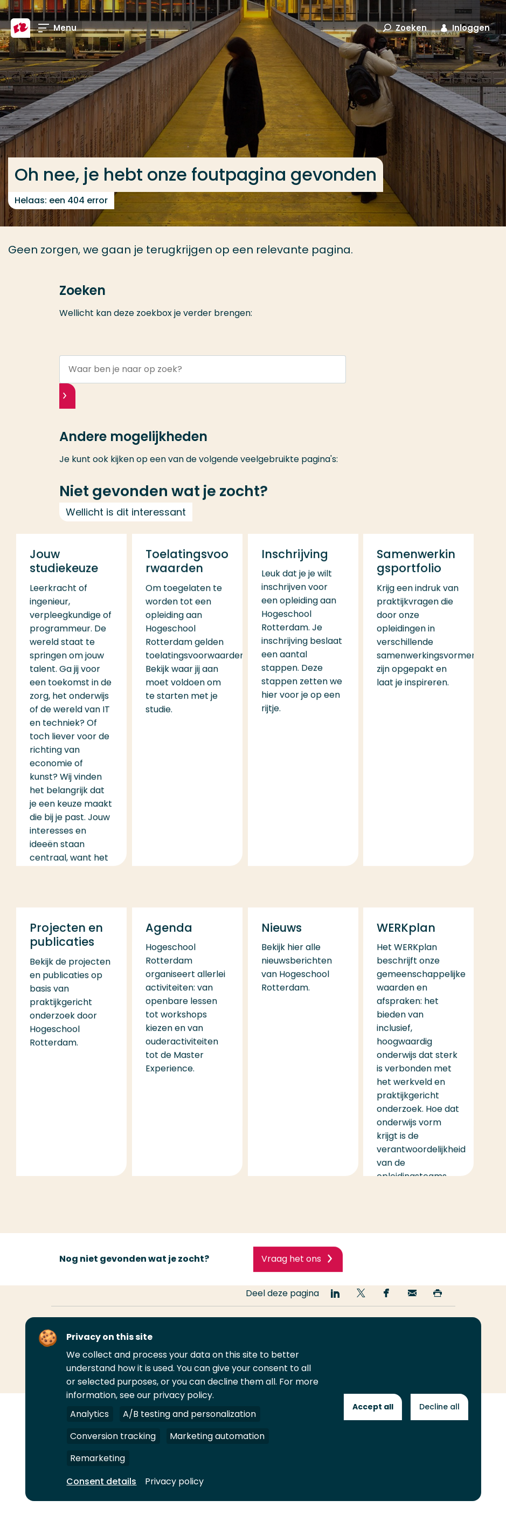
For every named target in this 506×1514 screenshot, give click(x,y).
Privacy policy (174, 1481)
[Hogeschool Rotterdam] (20, 28)
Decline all (439, 1406)
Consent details (101, 1481)
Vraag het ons (291, 1274)
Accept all (372, 1406)
